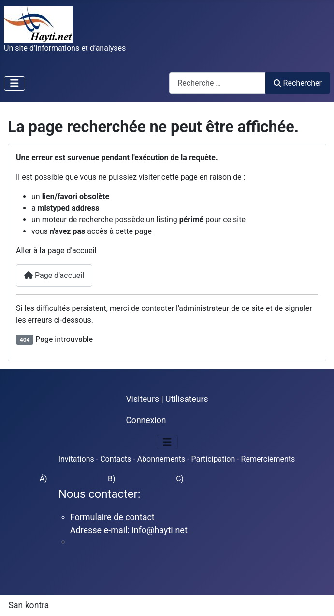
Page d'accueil (54, 275)
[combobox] (217, 83)
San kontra (29, 605)
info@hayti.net (159, 530)
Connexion (146, 420)
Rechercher (298, 83)
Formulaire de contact (113, 517)
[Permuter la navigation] (14, 83)
